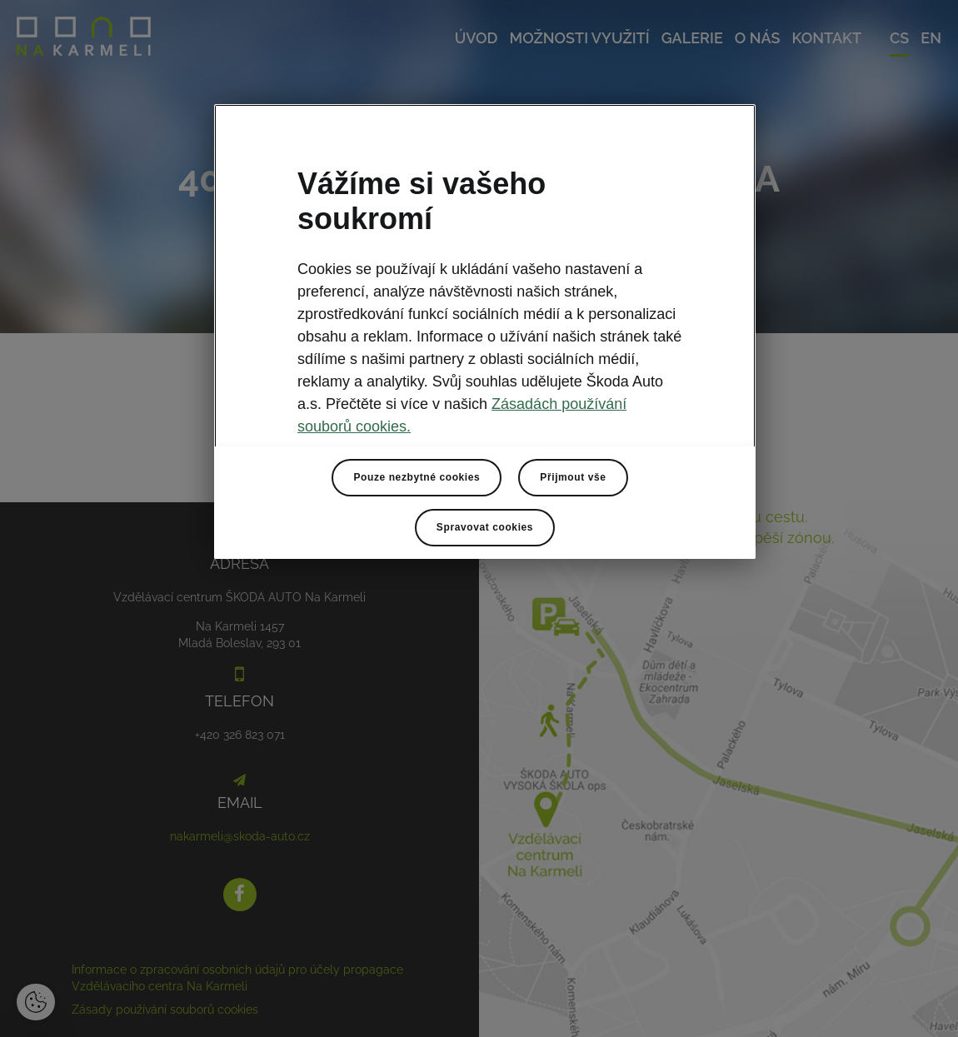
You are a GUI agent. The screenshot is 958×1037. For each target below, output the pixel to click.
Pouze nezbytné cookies (416, 477)
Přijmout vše (573, 477)
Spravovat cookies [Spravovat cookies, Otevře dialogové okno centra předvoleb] (485, 527)
